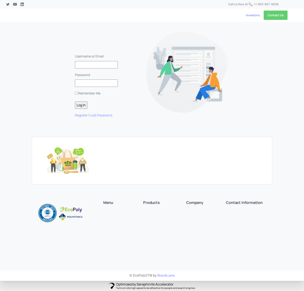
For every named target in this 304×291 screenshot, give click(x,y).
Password (82, 74)
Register (81, 115)
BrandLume (166, 275)
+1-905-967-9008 (263, 4)
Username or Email (89, 56)
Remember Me (89, 93)
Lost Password (101, 115)
